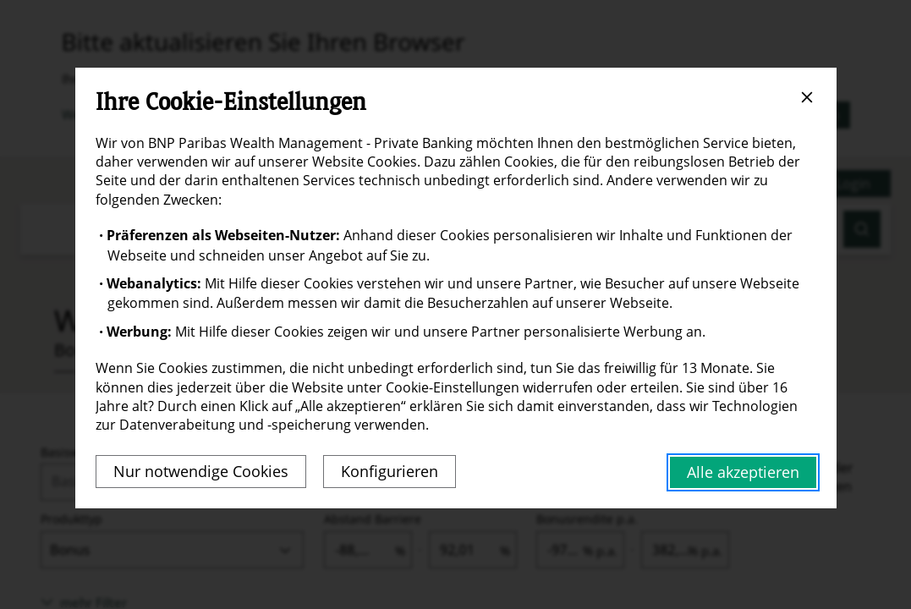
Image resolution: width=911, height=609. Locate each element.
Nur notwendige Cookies (200, 471)
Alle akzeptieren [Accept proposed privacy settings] (743, 472)
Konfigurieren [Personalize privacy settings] (389, 471)
